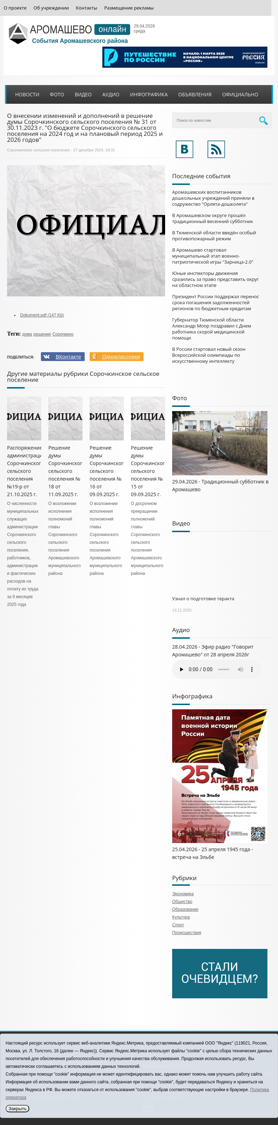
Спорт (178, 924)
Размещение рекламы (128, 8)
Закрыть (17, 1108)
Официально (240, 94)
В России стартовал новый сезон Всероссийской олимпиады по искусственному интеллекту (209, 355)
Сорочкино (62, 334)
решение (42, 334)
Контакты (86, 8)
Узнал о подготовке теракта (203, 598)
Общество (182, 901)
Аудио (111, 94)
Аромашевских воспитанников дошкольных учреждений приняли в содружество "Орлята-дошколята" (213, 198)
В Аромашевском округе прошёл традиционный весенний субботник (212, 218)
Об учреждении (51, 8)
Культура (181, 917)
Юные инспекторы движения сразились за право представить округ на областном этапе (215, 279)
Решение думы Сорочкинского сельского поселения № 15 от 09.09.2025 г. (149, 471)
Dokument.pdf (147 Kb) (42, 315)
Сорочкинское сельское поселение (38, 150)
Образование (185, 909)
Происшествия (186, 932)
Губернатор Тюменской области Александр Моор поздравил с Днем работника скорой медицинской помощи (211, 329)
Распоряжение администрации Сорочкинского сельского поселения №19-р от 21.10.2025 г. (26, 471)
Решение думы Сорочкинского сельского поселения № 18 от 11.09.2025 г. (66, 471)
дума (27, 334)
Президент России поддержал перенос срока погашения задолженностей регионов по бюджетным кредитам (215, 302)
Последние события (201, 176)
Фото (57, 94)
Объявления (194, 94)
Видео (83, 94)
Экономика (183, 893)
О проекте (15, 8)
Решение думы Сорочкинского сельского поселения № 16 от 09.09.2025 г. (108, 471)
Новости (27, 94)
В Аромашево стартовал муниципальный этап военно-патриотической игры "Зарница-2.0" (212, 256)
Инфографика (149, 94)
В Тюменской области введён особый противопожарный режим (214, 235)
